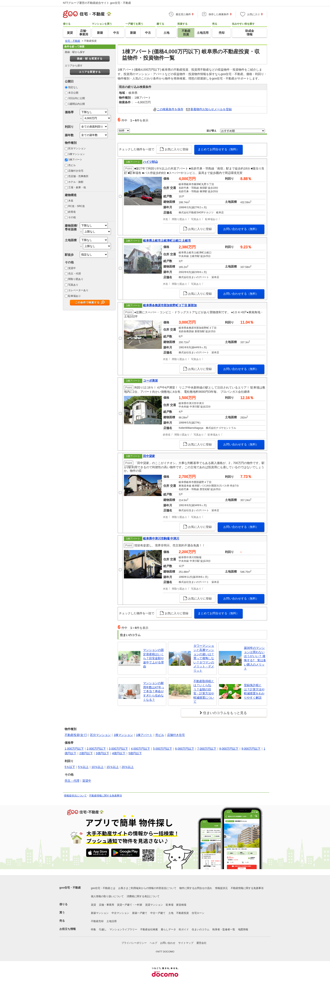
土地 (170, 913)
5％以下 (70, 767)
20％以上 (128, 767)
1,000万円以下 (74, 748)
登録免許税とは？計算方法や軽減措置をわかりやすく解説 (254, 691)
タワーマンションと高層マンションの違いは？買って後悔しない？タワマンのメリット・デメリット (203, 658)
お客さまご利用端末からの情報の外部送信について (147, 888)
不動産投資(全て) (76, 735)
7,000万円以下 (206, 748)
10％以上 (98, 767)
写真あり (73, 284)
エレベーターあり (78, 290)
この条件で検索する (87, 302)
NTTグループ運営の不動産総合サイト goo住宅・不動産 (97, 2)
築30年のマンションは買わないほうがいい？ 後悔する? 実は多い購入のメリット (255, 658)
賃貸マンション (154, 904)
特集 (93, 929)
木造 (70, 200)
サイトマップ (185, 942)
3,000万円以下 (118, 748)
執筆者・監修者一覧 (223, 929)
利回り (69, 126)
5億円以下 (135, 753)
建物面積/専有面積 (71, 227)
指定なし (73, 87)
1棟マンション (76, 154)
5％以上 (83, 767)
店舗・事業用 (106, 904)
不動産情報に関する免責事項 (105, 795)
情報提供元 (221, 888)
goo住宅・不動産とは (103, 888)
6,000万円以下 (184, 748)
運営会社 (201, 942)
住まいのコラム (200, 929)
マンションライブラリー (123, 929)
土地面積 (71, 240)
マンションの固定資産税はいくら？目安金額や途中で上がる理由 (153, 658)
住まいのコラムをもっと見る (225, 713)
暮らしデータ (168, 929)
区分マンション (77, 148)
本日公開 (73, 92)
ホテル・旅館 (75, 181)
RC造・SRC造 (76, 206)
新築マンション (100, 913)
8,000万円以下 (228, 748)
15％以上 (112, 767)
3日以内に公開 (76, 98)
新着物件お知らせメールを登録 (211, 109)
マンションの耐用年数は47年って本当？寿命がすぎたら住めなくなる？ (153, 691)
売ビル (72, 165)
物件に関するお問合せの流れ (195, 888)
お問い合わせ (167, 942)
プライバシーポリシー (134, 942)
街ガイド (184, 929)
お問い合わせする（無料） (241, 229)
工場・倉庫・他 (77, 187)
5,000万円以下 (162, 748)
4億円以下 (119, 753)
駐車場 (169, 904)
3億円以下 (102, 753)
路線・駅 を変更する (89, 58)
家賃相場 (181, 904)
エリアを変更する (90, 71)
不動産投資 (182, 913)
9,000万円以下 (251, 748)
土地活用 (111, 921)
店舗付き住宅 (75, 170)
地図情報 (243, 929)
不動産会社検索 (149, 929)
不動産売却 (97, 921)
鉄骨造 (72, 211)
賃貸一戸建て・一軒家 (129, 904)
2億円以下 (86, 753)
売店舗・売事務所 (78, 176)
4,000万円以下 (140, 748)
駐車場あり (74, 295)
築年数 (69, 135)
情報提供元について (75, 795)
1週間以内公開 (76, 103)
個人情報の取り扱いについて (107, 896)
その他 (72, 217)
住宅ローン (198, 913)
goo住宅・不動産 (70, 887)
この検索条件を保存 (170, 109)
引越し (102, 929)
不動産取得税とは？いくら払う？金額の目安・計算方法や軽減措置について (203, 691)
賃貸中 (72, 268)
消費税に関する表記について (143, 896)
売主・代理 (74, 273)
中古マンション (120, 913)
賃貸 (93, 904)
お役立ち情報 (67, 929)
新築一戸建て (139, 913)
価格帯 (69, 112)
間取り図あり (75, 279)
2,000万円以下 (96, 748)
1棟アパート (75, 159)
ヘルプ (153, 942)
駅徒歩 (69, 254)
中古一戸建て (157, 913)
